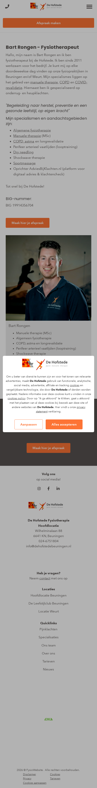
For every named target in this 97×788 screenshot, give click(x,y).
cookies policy (16, 398)
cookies (74, 385)
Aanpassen (28, 424)
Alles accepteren (64, 424)
